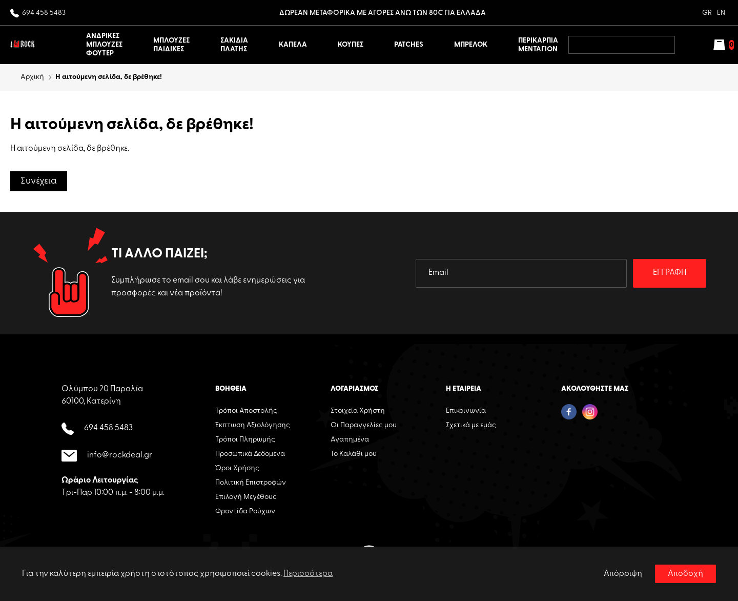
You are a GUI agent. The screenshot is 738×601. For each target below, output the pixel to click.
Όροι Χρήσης (237, 468)
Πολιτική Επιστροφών (250, 483)
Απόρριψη (623, 574)
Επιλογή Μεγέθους (246, 497)
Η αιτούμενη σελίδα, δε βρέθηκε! (108, 77)
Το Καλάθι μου (354, 454)
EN (721, 13)
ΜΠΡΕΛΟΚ (470, 45)
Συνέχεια (38, 181)
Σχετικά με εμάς (471, 425)
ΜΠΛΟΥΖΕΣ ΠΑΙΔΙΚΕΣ (171, 45)
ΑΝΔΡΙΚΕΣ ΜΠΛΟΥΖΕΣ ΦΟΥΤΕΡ (104, 44)
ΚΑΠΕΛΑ (293, 45)
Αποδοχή (685, 574)
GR (707, 13)
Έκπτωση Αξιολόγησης (252, 425)
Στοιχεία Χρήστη (358, 411)
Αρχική (32, 77)
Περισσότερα (308, 574)
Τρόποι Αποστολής (246, 411)
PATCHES (408, 45)
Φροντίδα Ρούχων (245, 511)
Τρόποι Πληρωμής (245, 440)
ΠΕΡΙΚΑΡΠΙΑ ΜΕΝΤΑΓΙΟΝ (538, 45)
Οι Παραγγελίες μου (364, 425)
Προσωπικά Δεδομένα (250, 454)
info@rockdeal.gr (106, 456)
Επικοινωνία (466, 411)
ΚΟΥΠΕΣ (350, 45)
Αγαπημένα (350, 440)
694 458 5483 (38, 13)
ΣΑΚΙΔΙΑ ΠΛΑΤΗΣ (234, 45)
